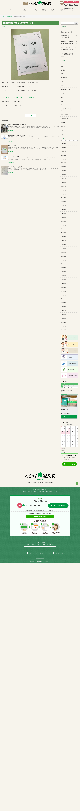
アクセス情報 (49, 553)
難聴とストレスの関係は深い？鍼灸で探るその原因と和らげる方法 (69, 42)
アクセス (72, 10)
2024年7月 (63, 178)
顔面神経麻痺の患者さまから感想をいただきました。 (69, 36)
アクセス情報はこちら (69, 416)
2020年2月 (63, 221)
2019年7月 (63, 236)
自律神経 (63, 70)
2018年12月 (63, 256)
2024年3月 (63, 182)
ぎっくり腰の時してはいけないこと (69, 109)
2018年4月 (63, 287)
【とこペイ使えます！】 (66, 32)
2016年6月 (63, 314)
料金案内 (23, 10)
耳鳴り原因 (63, 122)
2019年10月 (63, 229)
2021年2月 (63, 201)
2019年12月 (63, 225)
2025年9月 (63, 162)
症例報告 (53, 10)
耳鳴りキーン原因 (65, 118)
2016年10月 (63, 298)
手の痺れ (63, 93)
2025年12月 (63, 155)
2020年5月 (63, 217)
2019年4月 (63, 244)
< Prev (27, 115)
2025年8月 (63, 166)
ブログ (3, 26)
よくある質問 (57, 553)
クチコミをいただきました (14, 156)
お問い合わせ (70, 553)
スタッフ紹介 (33, 10)
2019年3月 (63, 248)
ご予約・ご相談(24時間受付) (59, 505)
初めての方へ (13, 10)
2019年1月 (63, 252)
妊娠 (62, 81)
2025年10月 (63, 159)
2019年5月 (63, 240)
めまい (62, 66)
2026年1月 (63, 151)
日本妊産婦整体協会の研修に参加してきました (19, 124)
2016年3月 (63, 326)
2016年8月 (63, 306)
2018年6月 (63, 279)
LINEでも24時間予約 (69, 464)
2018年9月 (63, 267)
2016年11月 (63, 295)
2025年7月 (63, 170)
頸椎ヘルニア (64, 74)
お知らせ (63, 126)
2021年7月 (63, 197)
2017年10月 (63, 291)
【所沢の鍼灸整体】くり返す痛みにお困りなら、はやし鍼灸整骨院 (18, 97)
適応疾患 (44, 10)
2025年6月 (63, 174)
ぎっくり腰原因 (64, 114)
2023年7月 (63, 186)
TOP (4, 10)
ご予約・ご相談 (72, 1)
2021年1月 (63, 205)
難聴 (62, 97)
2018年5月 (63, 283)
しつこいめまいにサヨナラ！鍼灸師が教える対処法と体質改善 (69, 48)
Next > (33, 115)
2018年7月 (63, 275)
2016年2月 (63, 330)
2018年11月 (63, 260)
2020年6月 (63, 213)
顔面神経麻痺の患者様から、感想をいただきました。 (21, 135)
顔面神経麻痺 (64, 77)
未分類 (62, 134)
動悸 (62, 85)
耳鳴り (62, 105)
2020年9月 (63, 209)
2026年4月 (63, 147)
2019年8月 (63, 232)
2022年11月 (63, 194)
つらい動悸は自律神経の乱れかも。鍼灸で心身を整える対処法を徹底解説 (69, 54)
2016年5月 (63, 318)
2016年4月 (63, 322)
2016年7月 (63, 310)
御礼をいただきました (13, 145)
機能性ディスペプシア (66, 89)
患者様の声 (62, 10)
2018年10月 (63, 264)
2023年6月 (63, 190)
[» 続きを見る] (11, 130)
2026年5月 (63, 143)
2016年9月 (63, 302)
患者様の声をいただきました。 (15, 167)
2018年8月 (63, 271)
